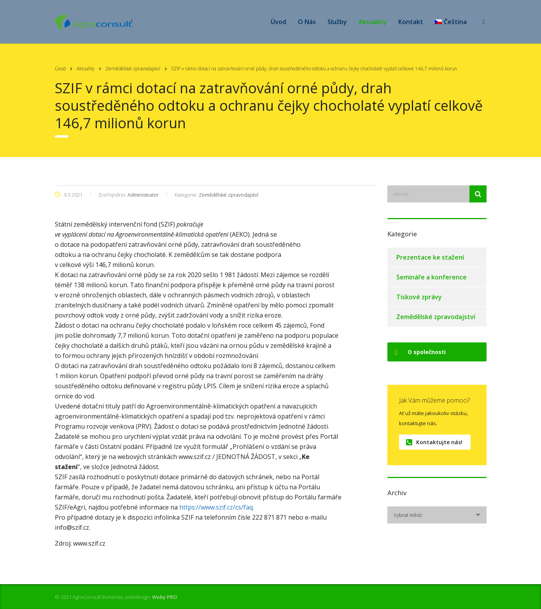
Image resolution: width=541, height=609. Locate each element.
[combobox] (437, 514)
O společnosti (420, 352)
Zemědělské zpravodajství (435, 316)
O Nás (307, 21)
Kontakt (410, 21)
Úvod (278, 21)
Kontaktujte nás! (434, 442)
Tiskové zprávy (419, 297)
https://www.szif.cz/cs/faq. (216, 507)
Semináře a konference (431, 277)
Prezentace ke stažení (430, 257)
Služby (337, 21)
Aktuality (373, 21)
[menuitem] (451, 21)
